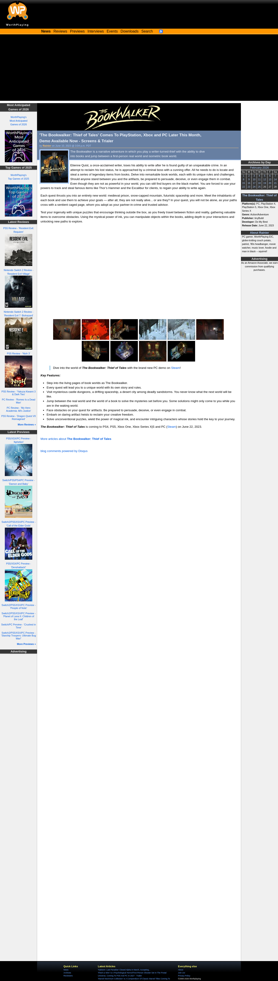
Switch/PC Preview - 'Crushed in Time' (18, 626)
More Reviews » (27, 424)
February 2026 (259, 167)
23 (249, 186)
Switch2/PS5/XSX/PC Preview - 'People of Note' (18, 606)
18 (259, 183)
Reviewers (68, 976)
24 (254, 186)
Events (112, 31)
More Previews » (26, 644)
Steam (175, 368)
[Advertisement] (139, 69)
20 (270, 183)
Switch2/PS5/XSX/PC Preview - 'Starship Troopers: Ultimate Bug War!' (18, 635)
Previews (77, 31)
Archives (67, 973)
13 (270, 179)
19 (264, 183)
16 (249, 183)
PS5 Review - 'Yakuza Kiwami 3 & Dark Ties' (19, 393)
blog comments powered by (64, 451)
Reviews (60, 31)
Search (147, 31)
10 (254, 179)
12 (264, 179)
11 (259, 179)
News (65, 970)
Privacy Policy (184, 976)
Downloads (130, 31)
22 (243, 186)
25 (259, 186)
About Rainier (259, 232)
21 (275, 183)
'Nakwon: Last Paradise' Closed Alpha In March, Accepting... (124, 970)
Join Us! (181, 973)
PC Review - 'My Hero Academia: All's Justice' (18, 409)
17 (254, 183)
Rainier (47, 145)
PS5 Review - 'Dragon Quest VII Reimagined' (18, 417)
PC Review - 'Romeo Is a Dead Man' (18, 401)
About (180, 970)
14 (275, 179)
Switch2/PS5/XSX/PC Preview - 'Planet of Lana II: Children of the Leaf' (18, 616)
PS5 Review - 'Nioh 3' (18, 353)
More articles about (76, 439)
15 (243, 183)
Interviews (95, 31)
